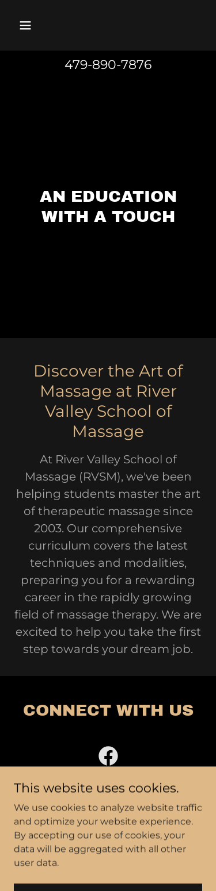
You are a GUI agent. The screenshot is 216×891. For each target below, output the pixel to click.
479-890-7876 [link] (108, 64)
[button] (35, 25)
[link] (108, 758)
